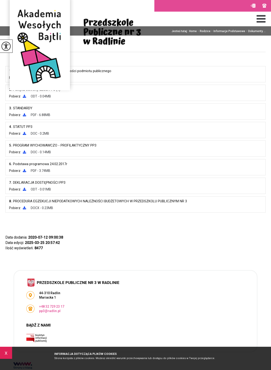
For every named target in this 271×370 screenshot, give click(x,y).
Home (193, 31)
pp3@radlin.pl (253, 6)
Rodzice (203, 31)
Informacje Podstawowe (227, 31)
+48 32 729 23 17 (264, 6)
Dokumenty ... (255, 31)
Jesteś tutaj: (180, 31)
